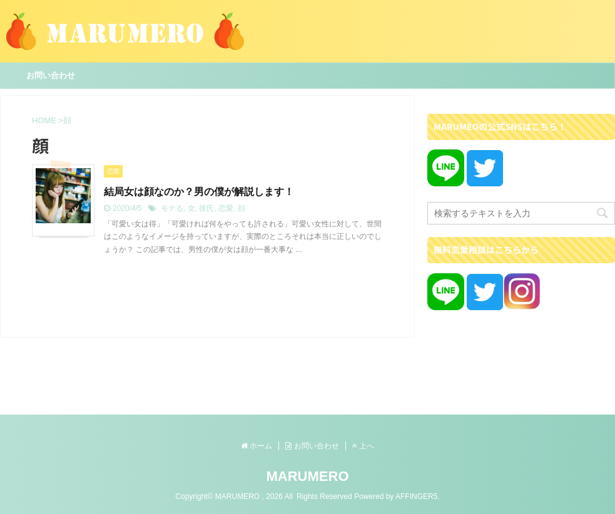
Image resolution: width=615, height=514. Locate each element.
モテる (172, 208)
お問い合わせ (50, 75)
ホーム (256, 445)
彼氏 (206, 208)
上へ (363, 445)
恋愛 (225, 208)
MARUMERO (308, 476)
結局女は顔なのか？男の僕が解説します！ (199, 191)
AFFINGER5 (416, 496)
